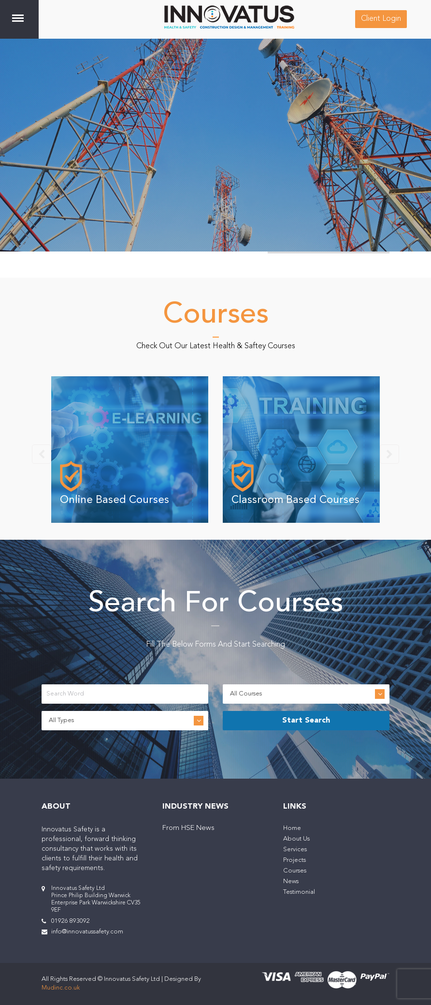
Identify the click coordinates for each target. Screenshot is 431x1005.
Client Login (381, 19)
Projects (294, 860)
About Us (296, 839)
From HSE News (188, 828)
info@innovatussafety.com (87, 932)
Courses (294, 871)
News (291, 881)
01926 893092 (70, 921)
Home (292, 828)
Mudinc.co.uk (61, 988)
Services (295, 849)
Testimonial (299, 892)
